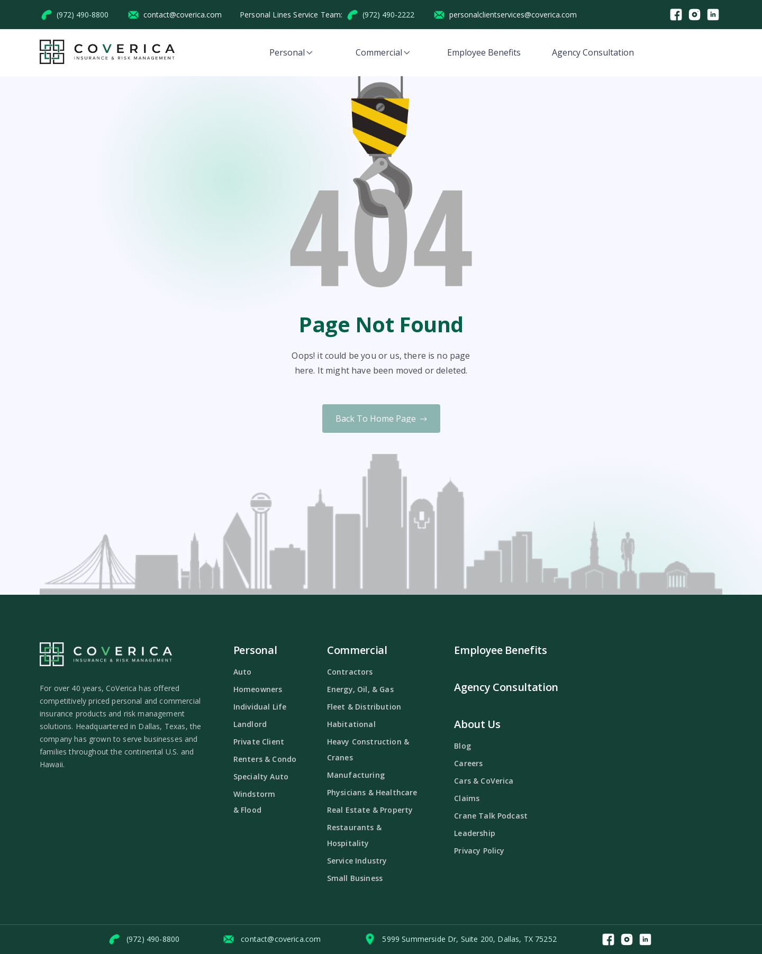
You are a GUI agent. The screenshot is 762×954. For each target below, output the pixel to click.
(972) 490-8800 (82, 15)
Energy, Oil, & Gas (360, 689)
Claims (466, 798)
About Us (477, 724)
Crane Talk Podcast (491, 816)
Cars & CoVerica (483, 781)
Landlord (250, 724)
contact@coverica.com (182, 15)
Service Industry (357, 861)
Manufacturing (356, 775)
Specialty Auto (260, 776)
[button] (291, 52)
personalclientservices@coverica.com (513, 15)
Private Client (258, 742)
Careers (468, 763)
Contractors (350, 672)
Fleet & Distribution (364, 707)
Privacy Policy (479, 851)
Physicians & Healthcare (372, 792)
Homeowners (258, 689)
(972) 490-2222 (388, 15)
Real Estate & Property (370, 810)
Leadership (474, 833)
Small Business (355, 878)
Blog (462, 746)
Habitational (351, 724)
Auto (242, 672)
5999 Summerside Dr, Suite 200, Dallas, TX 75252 (469, 939)
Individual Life (259, 707)
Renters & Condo (264, 759)
